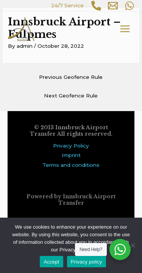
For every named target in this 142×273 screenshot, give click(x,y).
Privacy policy (86, 262)
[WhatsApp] (129, 6)
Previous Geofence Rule (71, 77)
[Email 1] (113, 6)
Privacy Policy (71, 146)
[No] (132, 245)
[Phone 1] (96, 6)
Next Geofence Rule (71, 96)
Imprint (71, 155)
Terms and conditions (71, 165)
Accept (51, 262)
